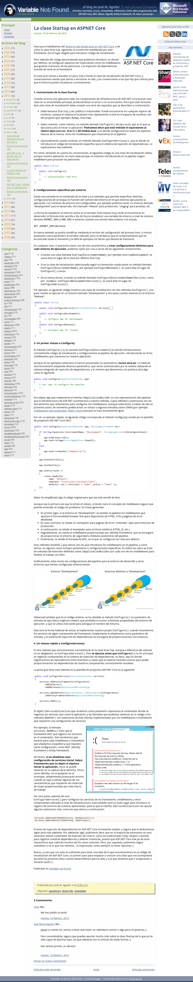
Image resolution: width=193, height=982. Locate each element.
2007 (7, 233)
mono (7, 368)
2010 (7, 220)
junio (9, 117)
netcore (7, 377)
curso (6, 321)
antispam (8, 266)
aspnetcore (9, 272)
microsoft (8, 365)
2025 (7, 52)
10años (7, 256)
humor (7, 352)
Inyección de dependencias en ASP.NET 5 (15, 139)
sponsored (9, 418)
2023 (7, 61)
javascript (8, 359)
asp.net (7, 269)
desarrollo (9, 325)
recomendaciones (12, 396)
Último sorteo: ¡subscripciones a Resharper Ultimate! (181, 76)
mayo (9, 121)
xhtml (6, 455)
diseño (7, 328)
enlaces (7, 331)
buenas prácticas (12, 300)
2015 (7, 96)
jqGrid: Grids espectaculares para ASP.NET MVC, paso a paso (180, 93)
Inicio (128, 7)
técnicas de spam (12, 421)
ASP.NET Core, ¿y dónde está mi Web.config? (15, 156)
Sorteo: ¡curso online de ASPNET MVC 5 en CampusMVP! (181, 205)
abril (8, 124)
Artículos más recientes (47, 970)
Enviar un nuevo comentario (50, 961)
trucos (7, 427)
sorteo (7, 411)
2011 (7, 215)
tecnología (9, 424)
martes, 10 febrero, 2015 (55, 918)
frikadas (7, 340)
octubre (10, 106)
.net (6, 253)
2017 (7, 87)
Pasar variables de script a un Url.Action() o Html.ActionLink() (181, 189)
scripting (8, 399)
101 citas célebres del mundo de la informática (179, 125)
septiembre (12, 110)
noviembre (12, 103)
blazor (7, 287)
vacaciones (9, 430)
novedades (9, 383)
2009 (7, 224)
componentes (10, 309)
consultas (8, 312)
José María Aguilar (44, 924)
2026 (7, 48)
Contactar (150, 7)
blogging (8, 297)
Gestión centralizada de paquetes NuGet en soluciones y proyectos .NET (181, 60)
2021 (7, 69)
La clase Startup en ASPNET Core (16, 172)
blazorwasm (9, 294)
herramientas (10, 346)
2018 (7, 83)
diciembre (11, 99)
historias (8, 349)
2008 (7, 228)
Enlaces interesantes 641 (181, 153)
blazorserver (10, 290)
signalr (7, 405)
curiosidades (10, 318)
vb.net (7, 439)
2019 (7, 78)
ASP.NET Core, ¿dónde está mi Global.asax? (18, 186)
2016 (7, 91)
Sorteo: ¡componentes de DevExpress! (181, 139)
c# (5, 303)
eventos (7, 337)
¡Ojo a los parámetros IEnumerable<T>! (181, 109)
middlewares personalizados (50, 410)
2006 (7, 237)
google (7, 343)
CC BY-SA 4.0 (135, 979)
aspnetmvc (9, 278)
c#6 (6, 306)
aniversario (9, 263)
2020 (7, 74)
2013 (7, 207)
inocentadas (9, 356)
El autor (137, 7)
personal (8, 390)
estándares (9, 334)
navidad (7, 374)
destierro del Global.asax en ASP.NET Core (90, 46)
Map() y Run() (75, 410)
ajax (6, 259)
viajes (6, 442)
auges (7, 281)
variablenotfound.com (14, 436)
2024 (7, 56)
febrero (10, 132)
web (6, 449)
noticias (7, 380)
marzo (9, 128)
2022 (7, 65)
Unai (36, 907)
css (5, 315)
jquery (7, 362)
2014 (7, 202)
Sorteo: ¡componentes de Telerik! (180, 170)
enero (9, 198)
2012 (7, 211)
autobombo (9, 284)
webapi (7, 452)
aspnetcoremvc (11, 275)
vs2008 (7, 445)
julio (8, 114)
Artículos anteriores (143, 970)
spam (6, 414)
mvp (6, 371)
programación (10, 393)
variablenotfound (12, 433)
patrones (8, 387)
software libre (10, 408)
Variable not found (60, 869)
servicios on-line (11, 402)
